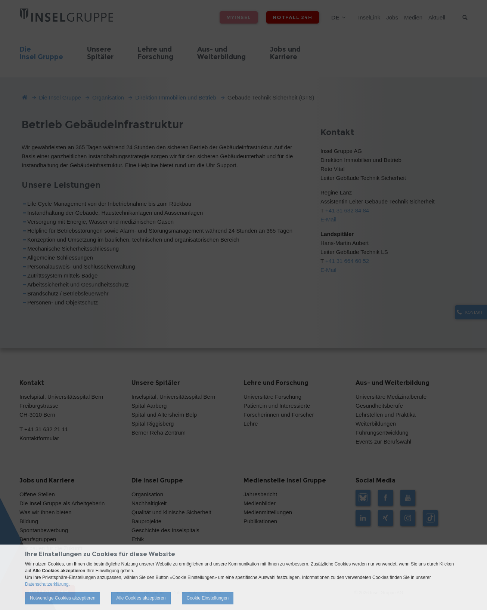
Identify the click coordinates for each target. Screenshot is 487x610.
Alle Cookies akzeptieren (140, 598)
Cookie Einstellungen (208, 598)
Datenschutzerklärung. (47, 584)
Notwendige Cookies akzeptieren (62, 598)
